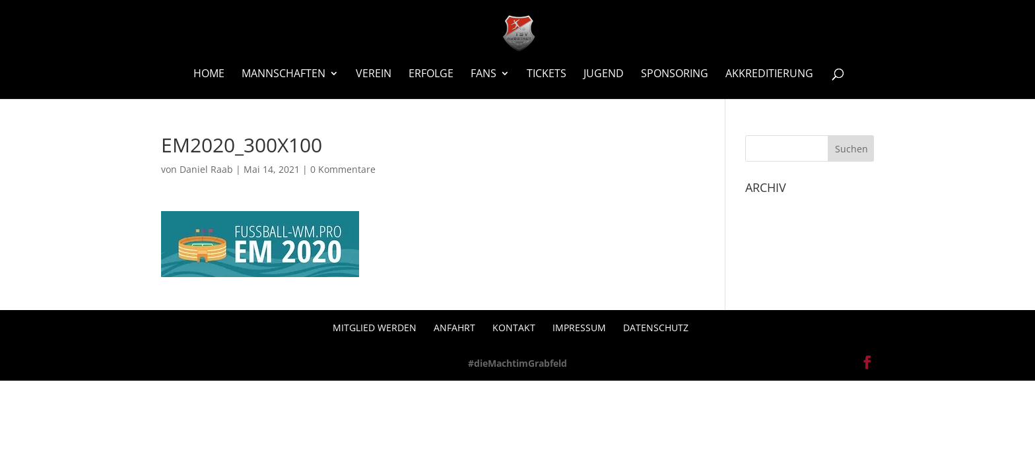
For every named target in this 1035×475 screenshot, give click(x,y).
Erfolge (431, 74)
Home (208, 74)
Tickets (546, 74)
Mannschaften (283, 74)
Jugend (604, 74)
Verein (373, 74)
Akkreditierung (769, 74)
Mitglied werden (375, 327)
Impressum (579, 327)
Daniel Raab (206, 169)
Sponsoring (674, 74)
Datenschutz (655, 327)
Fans (483, 74)
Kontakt (513, 327)
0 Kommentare (343, 169)
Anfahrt (454, 327)
